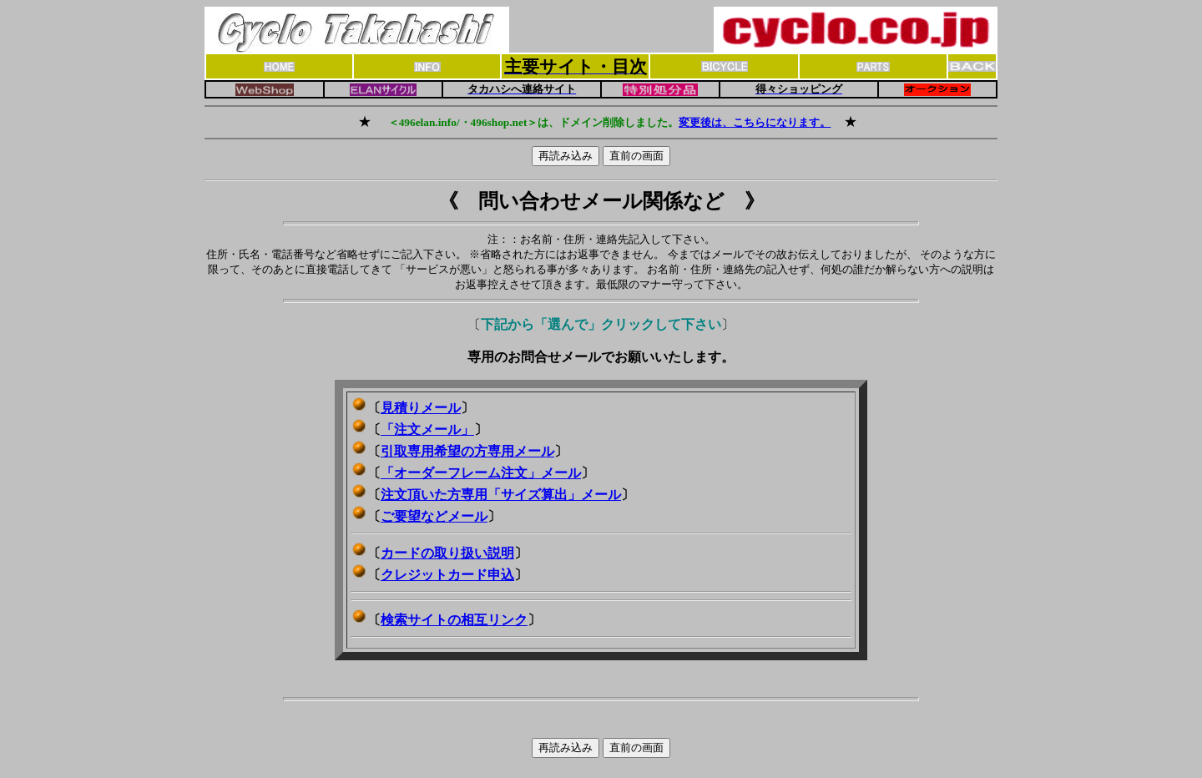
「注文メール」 (427, 429)
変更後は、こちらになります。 (755, 122)
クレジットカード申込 (447, 575)
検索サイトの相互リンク (454, 620)
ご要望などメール (434, 516)
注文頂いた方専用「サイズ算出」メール (501, 495)
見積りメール (421, 408)
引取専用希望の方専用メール (467, 451)
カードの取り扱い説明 (447, 553)
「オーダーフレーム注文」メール (481, 473)
